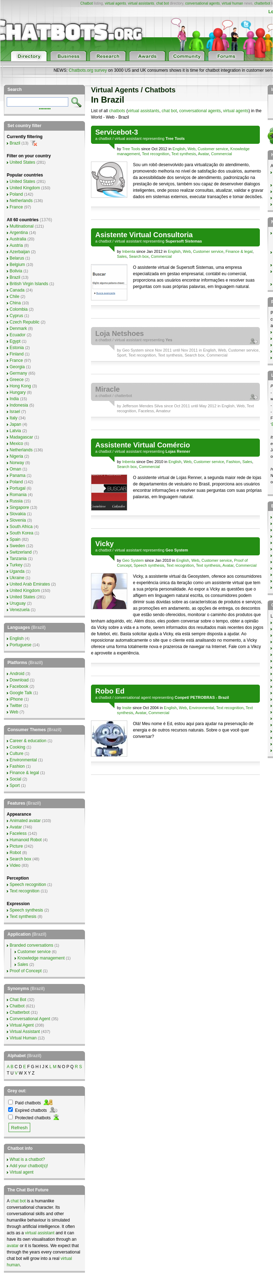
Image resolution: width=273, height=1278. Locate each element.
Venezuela (20, 609)
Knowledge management (41, 958)
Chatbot (86, 3)
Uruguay (18, 603)
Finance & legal (239, 251)
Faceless (146, 411)
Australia (18, 238)
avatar (12, 1245)
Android (17, 673)
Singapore (19, 507)
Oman (15, 469)
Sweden (17, 545)
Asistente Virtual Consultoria (144, 235)
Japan (15, 424)
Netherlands (21, 200)
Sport (121, 355)
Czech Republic (24, 322)
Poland (16, 194)
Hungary (18, 392)
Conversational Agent (30, 1018)
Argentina (19, 232)
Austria (16, 245)
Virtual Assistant (25, 1031)
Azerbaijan (20, 251)
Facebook (19, 686)
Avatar (203, 154)
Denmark (18, 328)
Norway (17, 462)
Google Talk (21, 692)
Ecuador (18, 334)
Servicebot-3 (116, 132)
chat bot (162, 3)
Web (192, 149)
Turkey (16, 564)
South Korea (21, 533)
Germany (18, 373)
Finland (16, 354)
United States (22, 162)
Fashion (233, 461)
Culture (16, 753)
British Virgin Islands (29, 283)
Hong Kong (20, 386)
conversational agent (132, 697)
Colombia (19, 309)
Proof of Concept (26, 970)
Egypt (15, 341)
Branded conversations (31, 945)
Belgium (17, 264)
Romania (18, 494)
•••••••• (45, 108)
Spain (15, 539)
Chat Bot (18, 999)
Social (15, 779)
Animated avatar (25, 820)
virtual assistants (141, 3)
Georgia (17, 366)
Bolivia (16, 270)
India (14, 398)
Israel (15, 411)
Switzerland (21, 552)
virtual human (232, 3)
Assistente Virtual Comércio (142, 445)
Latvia (15, 430)
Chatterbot (20, 1012)
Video (15, 865)
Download (19, 680)
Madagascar (21, 437)
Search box (139, 256)
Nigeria (16, 456)
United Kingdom (25, 187)
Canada (17, 290)
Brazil (15, 143)
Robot (15, 852)
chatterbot (262, 3)
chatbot (104, 138)
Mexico (16, 443)
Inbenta (128, 251)
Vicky (104, 544)
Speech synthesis (149, 565)
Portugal (18, 488)
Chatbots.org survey (88, 70)
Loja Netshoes (119, 333)
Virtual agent (21, 1172)
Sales (122, 256)
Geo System (133, 350)
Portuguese (20, 644)
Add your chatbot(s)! (29, 1165)
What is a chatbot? (27, 1159)
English (178, 149)
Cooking (17, 747)
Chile (14, 296)
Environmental (201, 708)
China (15, 302)
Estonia (17, 347)
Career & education (28, 740)
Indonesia (19, 405)
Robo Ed (109, 691)
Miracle (107, 389)
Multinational (21, 226)
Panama (18, 475)
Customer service (213, 149)
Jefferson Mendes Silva (142, 406)
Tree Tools (131, 149)
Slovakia (18, 513)
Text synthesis (183, 154)
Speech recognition (28, 884)
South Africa (21, 526)
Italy (13, 417)
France (16, 207)
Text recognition (155, 154)
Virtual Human (23, 1037)
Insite (127, 708)
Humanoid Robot (26, 839)
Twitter (16, 705)
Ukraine (17, 577)
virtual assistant (127, 138)
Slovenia (18, 520)
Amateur (163, 411)
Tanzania (18, 558)
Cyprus (16, 315)
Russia (16, 501)
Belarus (17, 258)
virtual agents (115, 3)
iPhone (16, 699)
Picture (16, 846)
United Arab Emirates (30, 584)
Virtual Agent (22, 1025)
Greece (16, 379)
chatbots (117, 110)
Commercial (221, 154)
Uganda (17, 571)
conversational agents (202, 3)
